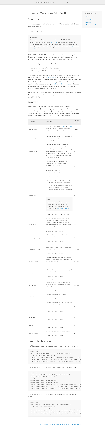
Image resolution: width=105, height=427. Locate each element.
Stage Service (51, 76)
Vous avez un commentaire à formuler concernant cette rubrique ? (60, 424)
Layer (70, 125)
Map (63, 125)
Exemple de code (91, 25)
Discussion (89, 19)
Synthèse (88, 17)
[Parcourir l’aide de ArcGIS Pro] (51, 2)
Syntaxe (88, 22)
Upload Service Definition (61, 83)
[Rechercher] (67, 2)
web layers (54, 42)
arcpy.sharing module (63, 208)
